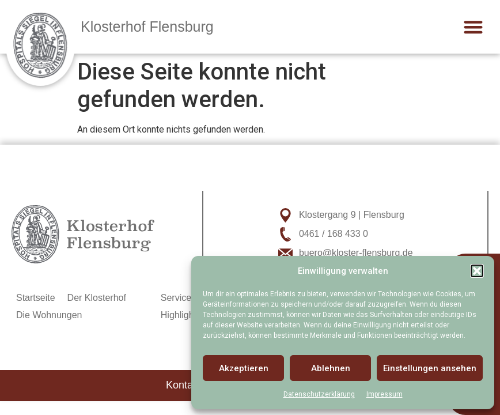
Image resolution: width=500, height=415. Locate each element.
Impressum (384, 394)
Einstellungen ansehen (429, 368)
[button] (477, 271)
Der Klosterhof (96, 298)
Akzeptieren (243, 368)
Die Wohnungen (49, 315)
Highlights (181, 315)
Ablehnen (330, 368)
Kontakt (183, 385)
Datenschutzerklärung (319, 394)
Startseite (35, 298)
